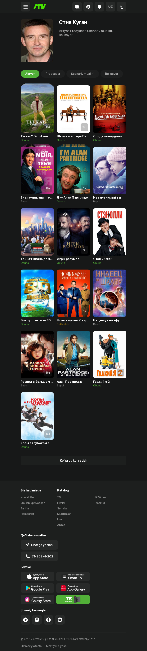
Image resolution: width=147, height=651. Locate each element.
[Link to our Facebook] (48, 618)
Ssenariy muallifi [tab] (82, 74)
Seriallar (62, 508)
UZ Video (100, 497)
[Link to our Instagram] (37, 618)
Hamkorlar (27, 514)
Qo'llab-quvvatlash (33, 503)
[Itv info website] (73, 597)
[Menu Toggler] (25, 6)
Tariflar (25, 508)
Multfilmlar (64, 514)
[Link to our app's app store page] (37, 574)
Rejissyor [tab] (111, 74)
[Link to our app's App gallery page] (73, 586)
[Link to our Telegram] (25, 618)
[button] (110, 6)
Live (59, 519)
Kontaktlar (27, 497)
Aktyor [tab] (30, 74)
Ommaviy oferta (31, 644)
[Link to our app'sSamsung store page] (37, 597)
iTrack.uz (99, 503)
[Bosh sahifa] (39, 7)
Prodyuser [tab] (53, 74)
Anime (61, 525)
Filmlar (61, 503)
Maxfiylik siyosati (57, 644)
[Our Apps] (73, 574)
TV (59, 497)
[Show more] (73, 460)
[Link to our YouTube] (60, 618)
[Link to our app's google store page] (37, 586)
